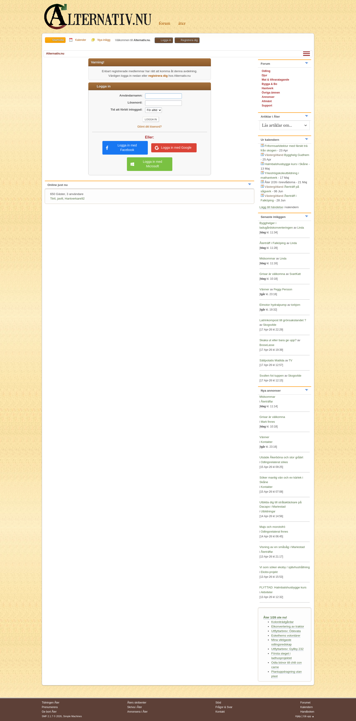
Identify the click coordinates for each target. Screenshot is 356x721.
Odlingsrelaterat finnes (274, 531)
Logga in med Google (173, 148)
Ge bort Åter (49, 711)
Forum (164, 23)
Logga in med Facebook (121, 147)
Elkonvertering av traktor (287, 626)
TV (290, 360)
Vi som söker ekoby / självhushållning (285, 567)
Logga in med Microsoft (146, 164)
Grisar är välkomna (272, 274)
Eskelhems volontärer (285, 635)
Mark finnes (268, 421)
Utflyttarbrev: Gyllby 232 (287, 649)
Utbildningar (268, 511)
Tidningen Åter (50, 702)
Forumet (305, 702)
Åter (181, 23)
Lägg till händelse (271, 207)
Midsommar (267, 258)
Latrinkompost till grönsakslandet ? (283, 320)
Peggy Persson (283, 289)
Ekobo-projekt (269, 572)
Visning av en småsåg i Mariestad (282, 547)
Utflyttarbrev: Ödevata (286, 631)
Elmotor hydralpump (273, 304)
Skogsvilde (269, 324)
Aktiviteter (267, 592)
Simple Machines (72, 716)
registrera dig (158, 75)
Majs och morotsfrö (272, 526)
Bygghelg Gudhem (296, 155)
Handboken (307, 711)
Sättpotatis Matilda (272, 360)
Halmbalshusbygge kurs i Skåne (286, 164)
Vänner (265, 289)
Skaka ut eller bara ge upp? (278, 340)
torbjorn (295, 304)
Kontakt (220, 711)
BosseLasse (267, 345)
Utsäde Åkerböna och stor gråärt (281, 457)
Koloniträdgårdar (282, 622)
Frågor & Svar (223, 707)
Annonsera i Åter (137, 711)
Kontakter (266, 442)
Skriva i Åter (134, 707)
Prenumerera (50, 707)
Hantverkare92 (74, 198)
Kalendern (306, 707)
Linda (300, 227)
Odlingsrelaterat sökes (274, 462)
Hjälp (298, 716)
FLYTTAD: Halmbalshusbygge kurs (283, 587)
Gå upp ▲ (308, 716)
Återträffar (267, 401)
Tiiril (53, 198)
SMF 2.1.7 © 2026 (52, 716)
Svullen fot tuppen (272, 375)
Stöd (218, 702)
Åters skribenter (136, 702)
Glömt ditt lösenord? (149, 126)
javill (60, 198)
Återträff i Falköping (273, 243)
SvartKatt (295, 274)
